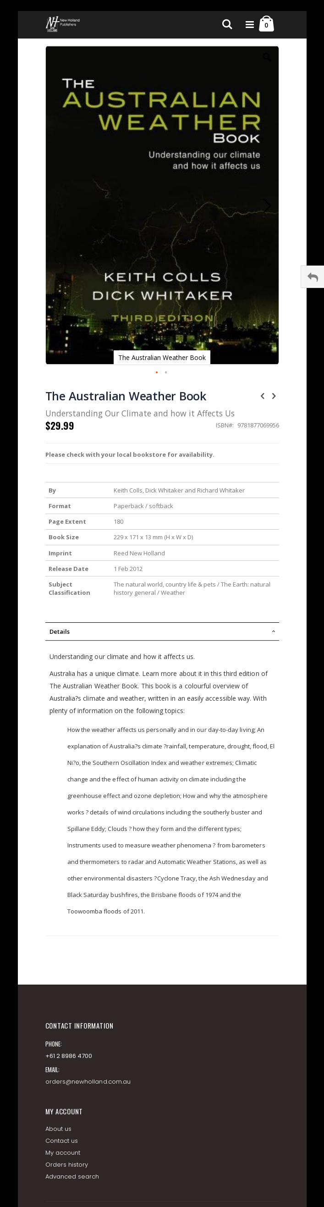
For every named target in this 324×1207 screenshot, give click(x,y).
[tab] (162, 631)
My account (63, 1152)
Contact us (61, 1140)
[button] (267, 64)
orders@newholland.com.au (88, 1081)
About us (58, 1128)
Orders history (66, 1164)
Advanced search (72, 1176)
